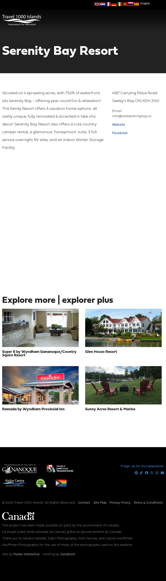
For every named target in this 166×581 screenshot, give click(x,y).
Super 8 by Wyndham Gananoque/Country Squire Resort (39, 353)
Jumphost (67, 554)
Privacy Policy (120, 503)
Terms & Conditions (148, 503)
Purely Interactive (26, 554)
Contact (84, 503)
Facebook (120, 133)
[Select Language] (152, 3)
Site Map (100, 503)
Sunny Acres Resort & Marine (110, 409)
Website (118, 125)
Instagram (157, 473)
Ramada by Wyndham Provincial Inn (33, 409)
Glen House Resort (101, 352)
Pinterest (136, 473)
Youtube (162, 473)
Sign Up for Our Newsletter (144, 466)
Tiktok (141, 473)
